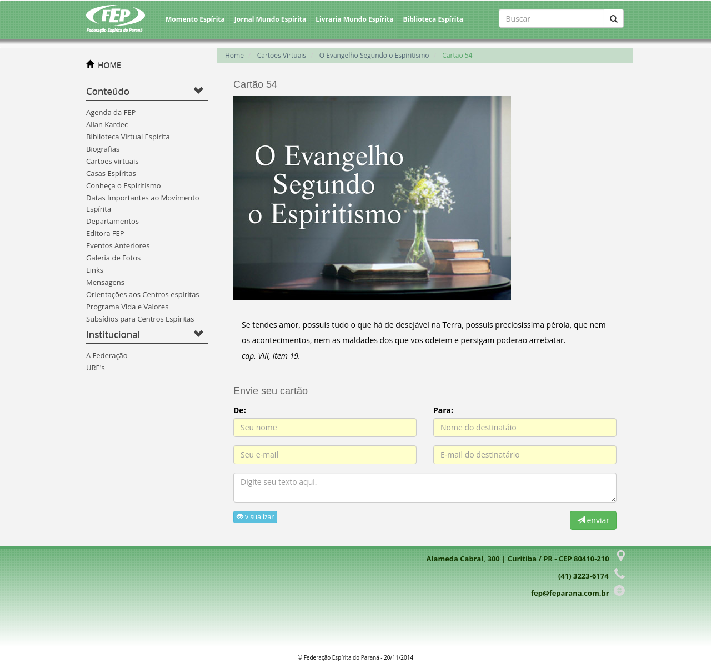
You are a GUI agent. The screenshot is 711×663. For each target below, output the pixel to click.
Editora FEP (105, 233)
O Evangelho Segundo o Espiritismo (374, 55)
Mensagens (105, 282)
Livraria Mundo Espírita (354, 19)
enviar (593, 520)
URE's (95, 368)
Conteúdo (107, 90)
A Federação (107, 355)
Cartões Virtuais (281, 55)
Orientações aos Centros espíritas (142, 294)
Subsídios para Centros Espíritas (140, 319)
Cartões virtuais (112, 161)
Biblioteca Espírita (433, 19)
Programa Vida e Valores (127, 307)
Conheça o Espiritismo (123, 185)
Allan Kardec (107, 124)
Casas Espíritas (111, 173)
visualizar (255, 516)
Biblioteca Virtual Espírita (128, 137)
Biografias (102, 149)
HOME (109, 64)
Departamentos (112, 221)
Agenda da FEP (111, 112)
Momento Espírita (195, 19)
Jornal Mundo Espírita (270, 19)
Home (234, 55)
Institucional (113, 334)
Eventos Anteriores (117, 245)
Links (94, 270)
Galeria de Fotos (113, 258)
